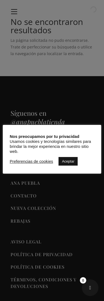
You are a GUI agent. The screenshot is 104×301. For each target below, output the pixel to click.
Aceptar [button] (68, 161)
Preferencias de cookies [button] (31, 161)
